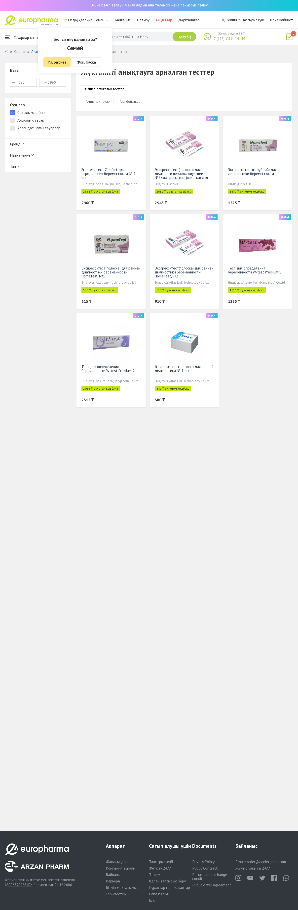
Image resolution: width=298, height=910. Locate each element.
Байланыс (123, 20)
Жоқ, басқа (86, 62)
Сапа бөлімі (159, 893)
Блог (153, 900)
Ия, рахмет (57, 62)
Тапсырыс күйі (253, 20)
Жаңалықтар (117, 861)
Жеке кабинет (281, 20)
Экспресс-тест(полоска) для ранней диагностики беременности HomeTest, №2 (184, 272)
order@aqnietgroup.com (266, 861)
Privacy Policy (203, 861)
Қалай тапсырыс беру (167, 880)
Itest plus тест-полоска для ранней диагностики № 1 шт (184, 369)
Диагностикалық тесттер (105, 89)
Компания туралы (121, 868)
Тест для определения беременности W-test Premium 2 (108, 369)
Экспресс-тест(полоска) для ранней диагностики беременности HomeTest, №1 (110, 272)
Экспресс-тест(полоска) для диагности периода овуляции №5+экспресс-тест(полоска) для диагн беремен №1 (181, 176)
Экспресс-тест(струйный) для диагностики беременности (252, 172)
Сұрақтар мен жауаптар (169, 887)
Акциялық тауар (98, 102)
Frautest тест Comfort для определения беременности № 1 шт (108, 174)
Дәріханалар (189, 20)
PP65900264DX (20, 884)
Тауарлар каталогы (25, 37)
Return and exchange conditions (209, 876)
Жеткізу (143, 20)
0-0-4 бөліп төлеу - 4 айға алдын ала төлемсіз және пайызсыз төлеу (149, 4)
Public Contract (205, 868)
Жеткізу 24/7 (160, 868)
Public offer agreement (211, 884)
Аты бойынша (130, 102)
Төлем (154, 874)
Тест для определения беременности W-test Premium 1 (254, 270)
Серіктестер (116, 893)
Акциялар (163, 20)
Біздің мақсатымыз (122, 887)
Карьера (113, 880)
